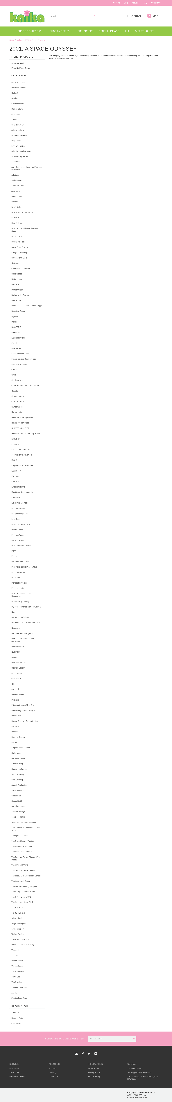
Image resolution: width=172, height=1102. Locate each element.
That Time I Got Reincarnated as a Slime (25, 829)
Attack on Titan (17, 186)
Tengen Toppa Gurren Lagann (23, 822)
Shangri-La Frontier (19, 769)
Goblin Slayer (17, 380)
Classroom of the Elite (20, 268)
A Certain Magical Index (21, 151)
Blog (126, 3)
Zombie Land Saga (19, 998)
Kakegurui (15, 476)
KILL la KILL (16, 481)
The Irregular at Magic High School (25, 876)
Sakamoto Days (18, 758)
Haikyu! (14, 93)
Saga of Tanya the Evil (20, 748)
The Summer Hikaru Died (22, 902)
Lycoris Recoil (17, 530)
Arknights (15, 175)
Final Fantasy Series (20, 354)
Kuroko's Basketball (19, 503)
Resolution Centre (16, 1076)
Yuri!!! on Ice (16, 982)
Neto (145, 1097)
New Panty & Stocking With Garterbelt (22, 640)
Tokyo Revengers (18, 923)
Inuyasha (15, 444)
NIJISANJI (15, 652)
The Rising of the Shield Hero (23, 892)
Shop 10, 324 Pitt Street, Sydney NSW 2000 (143, 1077)
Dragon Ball (16, 141)
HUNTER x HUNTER (20, 428)
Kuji (127, 31)
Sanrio (14, 119)
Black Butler (16, 207)
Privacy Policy (94, 1072)
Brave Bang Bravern (19, 247)
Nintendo (15, 657)
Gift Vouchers (144, 31)
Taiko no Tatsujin (18, 811)
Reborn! (14, 732)
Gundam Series (17, 407)
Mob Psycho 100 (18, 572)
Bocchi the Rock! (18, 242)
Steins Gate (16, 796)
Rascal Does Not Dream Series (24, 721)
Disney (14, 322)
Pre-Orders (86, 31)
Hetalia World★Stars (20, 423)
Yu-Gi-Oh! (15, 977)
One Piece (15, 114)
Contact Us (156, 3)
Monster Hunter (17, 588)
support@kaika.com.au (138, 1072)
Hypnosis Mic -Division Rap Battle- (25, 434)
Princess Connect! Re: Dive (22, 705)
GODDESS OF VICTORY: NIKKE (25, 386)
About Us (135, 3)
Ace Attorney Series (19, 156)
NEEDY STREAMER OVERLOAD (25, 623)
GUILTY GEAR (17, 402)
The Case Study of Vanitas (22, 841)
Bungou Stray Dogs (19, 252)
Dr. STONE (16, 327)
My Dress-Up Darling (20, 601)
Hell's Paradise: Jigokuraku (22, 417)
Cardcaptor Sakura (19, 258)
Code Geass (16, 274)
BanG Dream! (17, 196)
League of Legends (19, 514)
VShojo (14, 955)
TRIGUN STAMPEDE (20, 939)
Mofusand (15, 577)
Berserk (14, 202)
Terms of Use (93, 1068)
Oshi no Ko (16, 679)
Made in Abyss (17, 540)
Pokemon (15, 700)
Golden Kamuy (17, 396)
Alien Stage (16, 162)
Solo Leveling (17, 780)
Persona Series (17, 695)
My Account (134, 16)
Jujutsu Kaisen (17, 130)
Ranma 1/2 (16, 716)
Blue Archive (16, 223)
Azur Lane (15, 191)
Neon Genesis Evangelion (22, 633)
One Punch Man (18, 673)
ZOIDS (14, 993)
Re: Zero (15, 726)
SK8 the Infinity (17, 774)
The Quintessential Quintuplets (24, 886)
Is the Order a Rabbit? (20, 450)
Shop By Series (61, 31)
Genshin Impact (109, 31)
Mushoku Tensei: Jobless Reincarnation (21, 594)
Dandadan (15, 284)
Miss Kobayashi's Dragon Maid (24, 567)
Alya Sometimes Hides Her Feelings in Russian (26, 168)
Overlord (15, 689)
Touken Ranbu (17, 934)
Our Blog (52, 1072)
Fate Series (16, 348)
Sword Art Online (18, 806)
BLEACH (15, 218)
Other (13, 684)
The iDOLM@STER (19, 865)
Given (13, 375)
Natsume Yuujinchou (20, 617)
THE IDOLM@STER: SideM (23, 870)
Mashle (14, 556)
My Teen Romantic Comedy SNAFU (26, 607)
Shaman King (17, 764)
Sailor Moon (16, 753)
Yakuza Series (17, 966)
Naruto (14, 612)
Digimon (14, 316)
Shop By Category (31, 31)
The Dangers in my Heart (21, 846)
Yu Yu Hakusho (17, 971)
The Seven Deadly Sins (21, 897)
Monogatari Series (19, 583)
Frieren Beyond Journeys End (23, 359)
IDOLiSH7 (15, 439)
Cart (154, 16)
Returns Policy (17, 1018)
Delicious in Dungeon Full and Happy (26, 306)
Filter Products (22, 57)
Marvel (14, 551)
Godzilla (14, 391)
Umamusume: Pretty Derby (22, 945)
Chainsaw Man (17, 104)
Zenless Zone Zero (19, 987)
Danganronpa (17, 290)
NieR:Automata (17, 647)
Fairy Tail (15, 343)
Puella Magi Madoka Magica (23, 710)
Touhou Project (17, 929)
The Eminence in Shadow (22, 852)
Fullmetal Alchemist (19, 364)
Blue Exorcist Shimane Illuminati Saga (24, 229)
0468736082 (134, 1068)
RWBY (14, 742)
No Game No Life (18, 663)
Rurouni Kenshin (18, 737)
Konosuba (15, 497)
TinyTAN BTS (17, 907)
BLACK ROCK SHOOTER (22, 212)
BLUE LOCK (16, 236)
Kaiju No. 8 (16, 471)
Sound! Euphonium (19, 785)
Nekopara (15, 628)
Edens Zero (16, 332)
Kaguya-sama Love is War (22, 465)
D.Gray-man (16, 279)
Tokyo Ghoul (16, 918)
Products (116, 3)
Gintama (15, 369)
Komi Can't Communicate (22, 492)
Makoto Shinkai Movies (21, 546)
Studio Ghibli (16, 801)
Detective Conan (18, 311)
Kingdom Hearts (18, 487)
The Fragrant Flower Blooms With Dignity (25, 858)
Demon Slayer (17, 109)
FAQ (145, 3)
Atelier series (16, 180)
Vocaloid (15, 950)
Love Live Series (18, 146)
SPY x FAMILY (17, 125)
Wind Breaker (17, 961)
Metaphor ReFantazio (20, 561)
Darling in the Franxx (20, 295)
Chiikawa (15, 263)
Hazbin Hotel (16, 412)
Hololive (14, 98)
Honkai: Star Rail (18, 88)
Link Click (15, 519)
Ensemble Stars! (18, 338)
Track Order (14, 1072)
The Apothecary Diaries (21, 836)
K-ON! (14, 460)
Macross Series (17, 535)
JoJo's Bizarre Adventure (21, 455)
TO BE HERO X (18, 913)
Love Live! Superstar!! (20, 524)
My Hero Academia (19, 135)
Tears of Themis (18, 817)
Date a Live (16, 300)
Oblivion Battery (18, 668)
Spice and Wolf (17, 790)
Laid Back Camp (18, 508)
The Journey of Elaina (20, 881)
